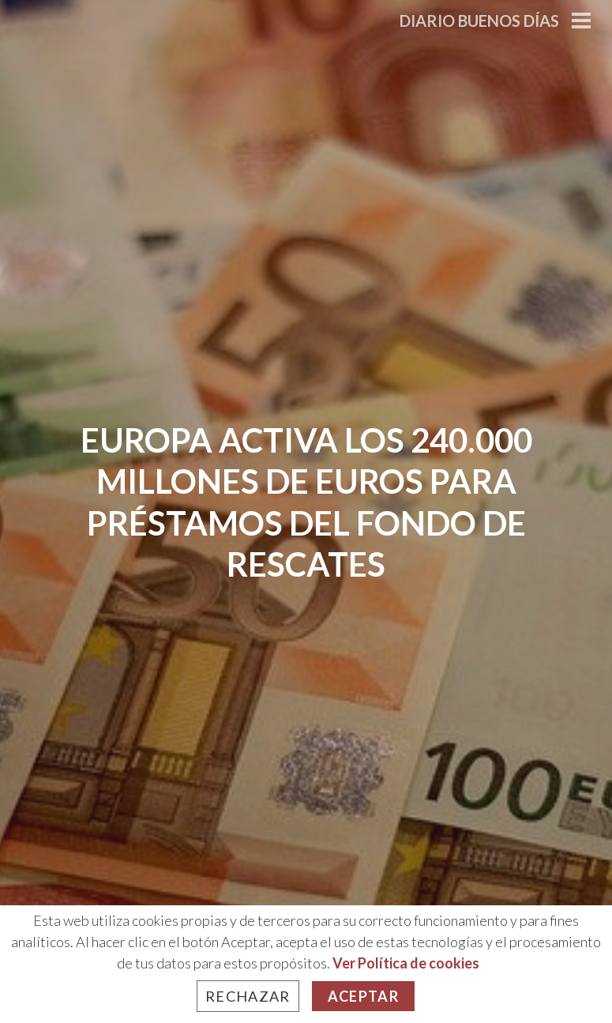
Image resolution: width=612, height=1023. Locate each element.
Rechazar (248, 996)
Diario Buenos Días (479, 20)
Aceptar (363, 996)
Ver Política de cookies (405, 963)
